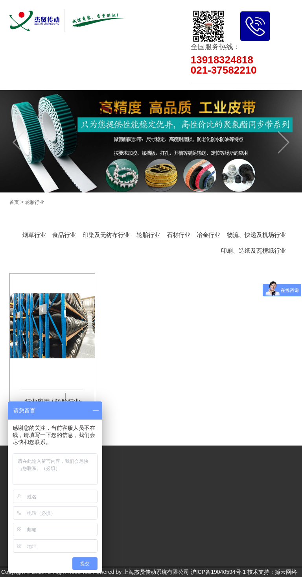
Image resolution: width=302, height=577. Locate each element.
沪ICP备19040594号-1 (218, 572)
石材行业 (178, 234)
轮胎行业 (34, 202)
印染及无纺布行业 (106, 234)
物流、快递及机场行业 (256, 234)
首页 (14, 202)
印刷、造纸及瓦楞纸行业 (253, 250)
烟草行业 (34, 234)
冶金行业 (208, 234)
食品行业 (64, 234)
